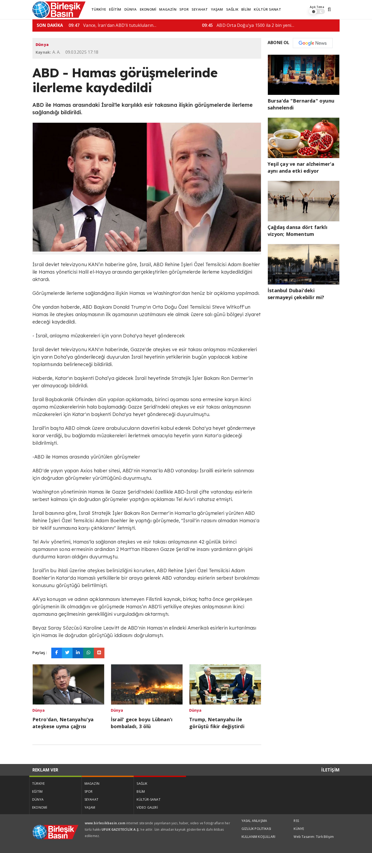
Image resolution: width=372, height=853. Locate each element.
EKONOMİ (148, 9)
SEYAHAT (200, 9)
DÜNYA (130, 9)
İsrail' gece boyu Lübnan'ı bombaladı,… (95, 25)
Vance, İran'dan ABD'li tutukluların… (225, 25)
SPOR (184, 9)
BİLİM (246, 9)
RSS (296, 820)
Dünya (42, 44)
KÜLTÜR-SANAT (148, 799)
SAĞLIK (232, 9)
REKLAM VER (45, 770)
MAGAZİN (167, 9)
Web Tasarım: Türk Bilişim (314, 836)
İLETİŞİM (330, 770)
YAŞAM (217, 9)
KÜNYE (299, 828)
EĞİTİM (115, 9)
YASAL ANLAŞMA (254, 820)
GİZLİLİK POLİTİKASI (256, 828)
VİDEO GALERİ (147, 807)
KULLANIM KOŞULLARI (259, 836)
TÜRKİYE (98, 9)
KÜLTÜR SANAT (267, 9)
